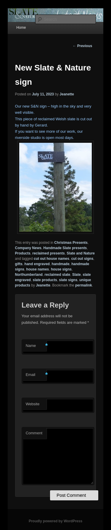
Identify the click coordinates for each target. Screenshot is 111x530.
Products (22, 253)
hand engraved (37, 264)
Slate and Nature (81, 253)
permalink (83, 285)
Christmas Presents (71, 243)
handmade (61, 264)
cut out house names (51, 259)
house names (37, 269)
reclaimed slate (57, 275)
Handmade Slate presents (65, 248)
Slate (76, 275)
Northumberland (29, 275)
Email (36, 375)
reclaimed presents (48, 253)
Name (36, 346)
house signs (61, 269)
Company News (28, 248)
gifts (18, 264)
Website (33, 404)
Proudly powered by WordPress (55, 521)
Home (21, 27)
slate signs (68, 280)
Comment (34, 433)
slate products (45, 280)
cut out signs (82, 259)
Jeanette (66, 94)
